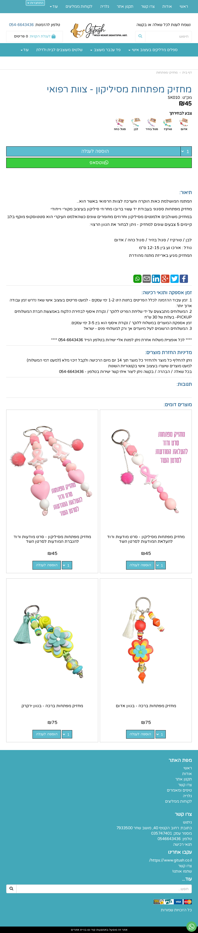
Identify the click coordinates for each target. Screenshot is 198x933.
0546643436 (169, 838)
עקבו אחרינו (180, 852)
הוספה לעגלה (95, 151)
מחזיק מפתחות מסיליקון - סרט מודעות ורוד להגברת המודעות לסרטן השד (52, 539)
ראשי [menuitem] (184, 6)
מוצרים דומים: (178, 405)
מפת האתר (180, 760)
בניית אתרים (78, 929)
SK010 (174, 97)
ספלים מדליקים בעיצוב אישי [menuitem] (153, 49)
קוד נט (90, 929)
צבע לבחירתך (180, 113)
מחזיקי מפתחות (167, 72)
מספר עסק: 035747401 (171, 833)
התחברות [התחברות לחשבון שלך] (35, 3)
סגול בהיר (152, 129)
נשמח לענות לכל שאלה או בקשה (163, 24)
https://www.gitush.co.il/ (170, 860)
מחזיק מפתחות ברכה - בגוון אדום (146, 705)
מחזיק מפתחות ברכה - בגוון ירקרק (52, 705)
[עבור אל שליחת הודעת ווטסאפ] (191, 926)
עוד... (187, 879)
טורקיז (168, 129)
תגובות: (184, 384)
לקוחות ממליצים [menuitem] (78, 6)
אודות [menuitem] (167, 6)
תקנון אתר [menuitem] (125, 6)
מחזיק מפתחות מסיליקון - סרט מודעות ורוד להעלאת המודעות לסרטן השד (146, 539)
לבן (136, 129)
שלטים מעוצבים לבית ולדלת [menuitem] (59, 49)
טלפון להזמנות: (34, 24)
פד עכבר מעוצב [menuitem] (105, 49)
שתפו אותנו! (182, 871)
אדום (184, 129)
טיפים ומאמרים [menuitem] (179, 790)
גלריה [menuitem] (104, 6)
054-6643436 (21, 24)
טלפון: (187, 838)
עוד (25, 49)
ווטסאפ (99, 162)
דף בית (187, 72)
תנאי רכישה (182, 844)
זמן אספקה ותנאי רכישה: (167, 293)
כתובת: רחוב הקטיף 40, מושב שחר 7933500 (154, 828)
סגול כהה (120, 129)
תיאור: (185, 192)
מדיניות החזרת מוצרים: (168, 352)
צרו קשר (183, 814)
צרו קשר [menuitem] (148, 6)
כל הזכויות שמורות (176, 910)
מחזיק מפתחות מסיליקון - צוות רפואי (119, 89)
